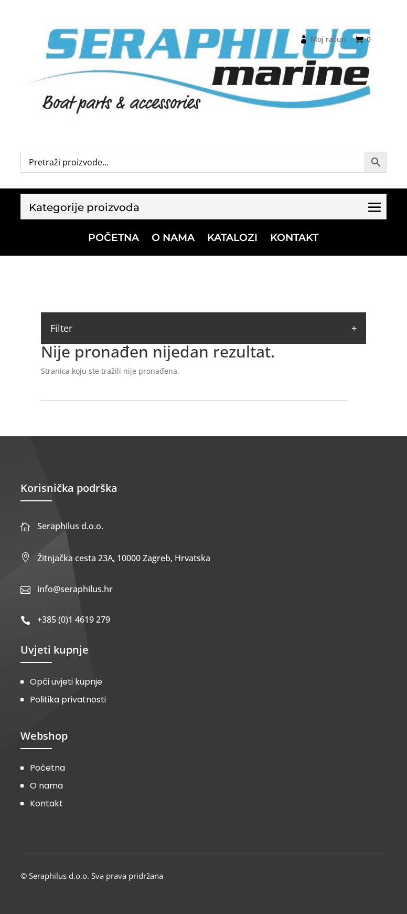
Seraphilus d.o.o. (70, 526)
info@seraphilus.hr (75, 589)
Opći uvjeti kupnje (66, 682)
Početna (47, 768)
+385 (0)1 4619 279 (73, 619)
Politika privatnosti (68, 700)
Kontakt (46, 803)
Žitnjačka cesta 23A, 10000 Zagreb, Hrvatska (123, 558)
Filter (61, 328)
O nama (46, 786)
